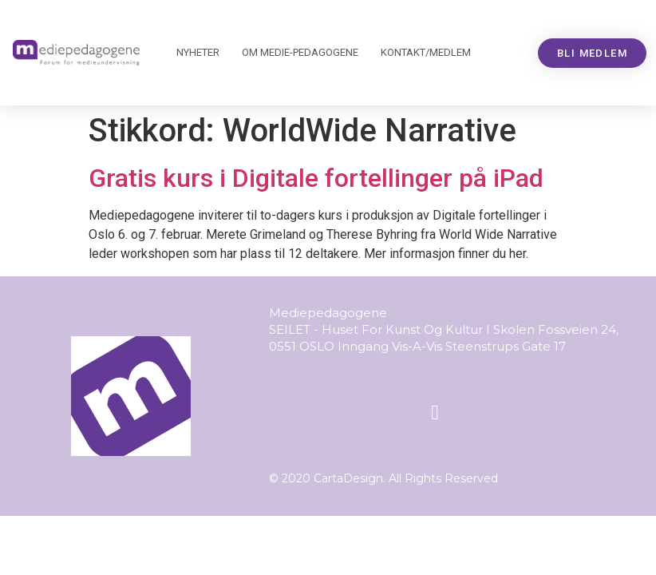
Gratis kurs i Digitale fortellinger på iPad (316, 178)
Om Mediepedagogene (300, 53)
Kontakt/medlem (426, 52)
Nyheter (197, 52)
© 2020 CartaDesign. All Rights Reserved (383, 478)
